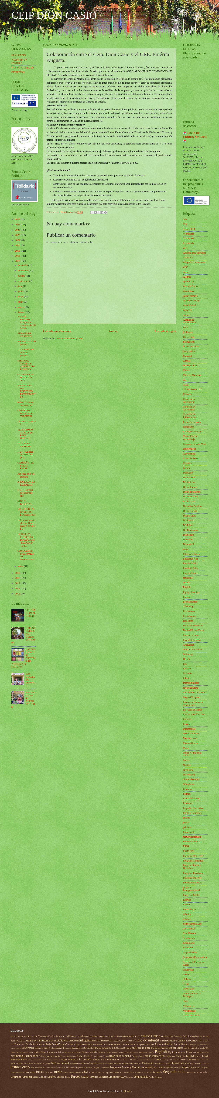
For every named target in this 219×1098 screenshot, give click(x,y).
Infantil (186, 678)
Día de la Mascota (192, 492)
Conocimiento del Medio (195, 444)
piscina (186, 817)
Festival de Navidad (192, 625)
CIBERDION (18, 72)
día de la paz (189, 501)
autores (186, 315)
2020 (17, 245)
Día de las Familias (192, 506)
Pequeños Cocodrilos (193, 808)
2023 (17, 230)
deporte (186, 468)
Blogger (127, 1091)
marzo (21, 307)
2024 (17, 224)
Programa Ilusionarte (193, 873)
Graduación (188, 644)
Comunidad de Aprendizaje (190, 438)
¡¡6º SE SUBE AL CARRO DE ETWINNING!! (26, 512)
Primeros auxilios (191, 841)
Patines (186, 794)
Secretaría (188, 947)
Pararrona (188, 789)
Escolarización (190, 601)
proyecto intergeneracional (191, 889)
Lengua (186, 724)
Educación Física (191, 554)
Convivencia (189, 453)
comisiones (188, 427)
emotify (187, 582)
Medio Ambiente (191, 733)
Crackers (187, 463)
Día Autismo (189, 477)
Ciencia (186, 370)
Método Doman (190, 743)
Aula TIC (187, 310)
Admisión (188, 257)
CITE (186, 384)
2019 (17, 250)
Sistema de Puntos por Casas (24, 1077)
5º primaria (188, 238)
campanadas (189, 351)
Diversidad (188, 544)
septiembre (23, 281)
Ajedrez (187, 276)
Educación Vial (190, 558)
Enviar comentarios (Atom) (70, 338)
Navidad (187, 765)
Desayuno (188, 472)
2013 (17, 588)
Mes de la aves (190, 738)
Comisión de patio (192, 422)
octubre (22, 276)
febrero (22, 312)
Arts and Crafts (190, 286)
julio (20, 286)
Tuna (185, 1001)
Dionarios (188, 539)
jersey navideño (190, 687)
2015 (17, 578)
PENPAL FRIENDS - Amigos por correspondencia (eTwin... (26, 322)
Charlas (186, 361)
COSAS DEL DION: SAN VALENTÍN (24, 413)
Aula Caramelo (190, 296)
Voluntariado (189, 1011)
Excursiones (189, 611)
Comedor (187, 394)
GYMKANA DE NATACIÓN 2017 (25, 377)
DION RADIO (18, 55)
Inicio (113, 331)
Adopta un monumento (194, 262)
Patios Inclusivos (191, 798)
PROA (186, 846)
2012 (17, 593)
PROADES (188, 851)
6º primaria (188, 243)
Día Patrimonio (190, 530)
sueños (186, 974)
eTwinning (188, 606)
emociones (188, 578)
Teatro (186, 984)
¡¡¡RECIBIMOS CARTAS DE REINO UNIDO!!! (25, 434)
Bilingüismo (189, 341)
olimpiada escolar (191, 779)
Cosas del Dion (190, 458)
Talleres (187, 979)
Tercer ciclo (188, 988)
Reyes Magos (189, 909)
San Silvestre (189, 933)
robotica (187, 914)
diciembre (23, 265)
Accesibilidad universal (194, 253)
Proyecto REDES (191, 895)
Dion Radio (188, 535)
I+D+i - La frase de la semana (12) (25, 455)
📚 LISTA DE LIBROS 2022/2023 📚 (195, 137)
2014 (17, 583)
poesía (186, 822)
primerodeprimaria (192, 837)
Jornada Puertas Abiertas (195, 692)
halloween (188, 654)
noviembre (23, 270)
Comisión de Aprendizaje (189, 400)
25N (185, 224)
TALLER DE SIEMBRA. (24, 445)
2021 (17, 240)
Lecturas (187, 719)
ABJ (185, 248)
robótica (187, 919)
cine (185, 380)
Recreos (187, 900)
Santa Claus (189, 943)
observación (189, 774)
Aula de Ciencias (191, 300)
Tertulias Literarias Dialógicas (192, 995)
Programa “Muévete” (193, 856)
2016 (17, 573)
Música (186, 760)
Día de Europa (190, 487)
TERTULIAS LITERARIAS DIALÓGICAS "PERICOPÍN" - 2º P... (26, 540)
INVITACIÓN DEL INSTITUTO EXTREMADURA (26, 391)
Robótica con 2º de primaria (26, 343)
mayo (21, 296)
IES (185, 664)
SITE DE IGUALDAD (22, 67)
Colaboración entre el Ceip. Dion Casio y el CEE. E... (26, 524)
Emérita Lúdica (190, 568)
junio (21, 291)
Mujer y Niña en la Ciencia (39, 1063)
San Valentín (189, 938)
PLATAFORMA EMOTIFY (19, 61)
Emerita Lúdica (190, 563)
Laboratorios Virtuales (194, 714)
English (186, 587)
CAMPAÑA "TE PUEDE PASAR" (25, 465)
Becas (186, 327)
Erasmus (187, 597)
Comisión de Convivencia (189, 408)
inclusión (187, 673)
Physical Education (192, 813)
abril (20, 302)
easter (186, 549)
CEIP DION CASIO (54, 15)
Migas (186, 748)
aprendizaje (188, 281)
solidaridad (188, 969)
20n (185, 219)
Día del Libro (189, 515)
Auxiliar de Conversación (189, 321)
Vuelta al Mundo (191, 1015)
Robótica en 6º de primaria (25, 475)
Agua (185, 272)
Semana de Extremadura (195, 957)
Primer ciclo (189, 832)
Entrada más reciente (57, 331)
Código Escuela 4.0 (192, 389)
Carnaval (187, 356)
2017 (17, 261)
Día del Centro (190, 511)
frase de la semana (192, 640)
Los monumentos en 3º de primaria (25, 352)
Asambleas (188, 291)
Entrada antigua (165, 331)
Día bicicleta (189, 482)
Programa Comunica (193, 860)
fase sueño (188, 621)
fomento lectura (190, 635)
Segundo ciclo (190, 952)
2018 (17, 256)
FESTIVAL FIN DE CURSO (31, 613)
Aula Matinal (189, 305)
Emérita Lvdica (190, 573)
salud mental (189, 928)
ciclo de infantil (190, 365)
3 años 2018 (189, 229)
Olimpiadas (188, 784)
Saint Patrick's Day (192, 923)
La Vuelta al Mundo (192, 709)
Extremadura (189, 616)
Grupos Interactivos (192, 649)
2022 (17, 235)
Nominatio (188, 770)
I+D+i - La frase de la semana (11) (25, 493)
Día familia (188, 520)
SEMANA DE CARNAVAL (25, 335)
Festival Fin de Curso (193, 630)
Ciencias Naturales (192, 375)
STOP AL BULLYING (24, 502)
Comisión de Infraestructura (190, 416)
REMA (186, 904)
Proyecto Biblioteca (192, 882)
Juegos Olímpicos (191, 697)
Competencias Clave (193, 431)
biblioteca (188, 332)
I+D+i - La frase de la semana (25, 404)
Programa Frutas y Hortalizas (192, 867)
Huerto (186, 659)
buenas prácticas (191, 346)
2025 (17, 219)
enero (21, 566)
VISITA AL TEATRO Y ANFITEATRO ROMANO (26, 365)
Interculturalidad (191, 683)
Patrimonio (188, 803)
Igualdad (187, 668)
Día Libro (188, 525)
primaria (187, 827)
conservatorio (189, 449)
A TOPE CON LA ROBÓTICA (26, 483)
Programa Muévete (192, 878)
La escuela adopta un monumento (193, 703)
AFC (185, 267)
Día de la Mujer (190, 496)
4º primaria (188, 233)
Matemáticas (189, 729)
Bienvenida (188, 337)
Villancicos (188, 1006)
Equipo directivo (191, 592)
